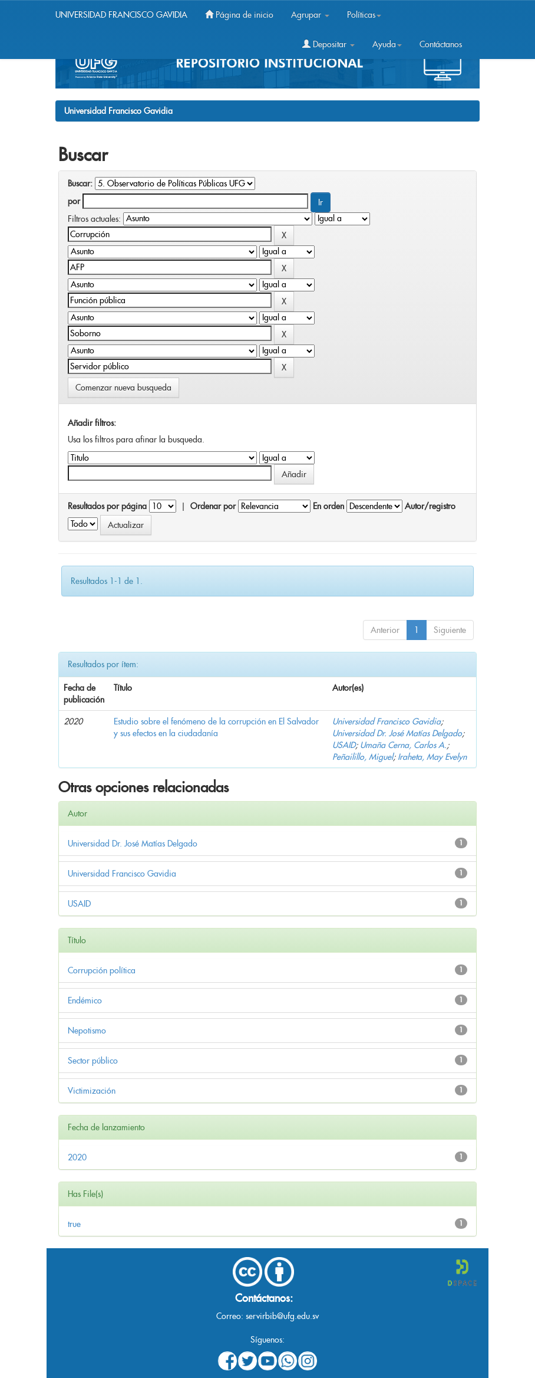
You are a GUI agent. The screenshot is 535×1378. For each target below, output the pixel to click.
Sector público (93, 1060)
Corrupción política (102, 970)
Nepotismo (87, 1030)
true (74, 1224)
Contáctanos (441, 44)
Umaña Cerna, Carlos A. (403, 745)
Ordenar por (213, 506)
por (74, 201)
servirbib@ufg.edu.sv (282, 1316)
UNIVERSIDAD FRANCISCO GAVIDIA (121, 14)
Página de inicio (239, 14)
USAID (343, 745)
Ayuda (387, 44)
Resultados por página (107, 506)
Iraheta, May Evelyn (432, 757)
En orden (328, 506)
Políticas (364, 14)
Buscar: (80, 183)
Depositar (328, 44)
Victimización (91, 1090)
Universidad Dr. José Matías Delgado (397, 733)
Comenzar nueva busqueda (123, 387)
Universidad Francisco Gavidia (118, 111)
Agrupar (310, 14)
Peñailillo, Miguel (362, 757)
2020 (77, 1157)
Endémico (85, 1000)
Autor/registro (430, 506)
